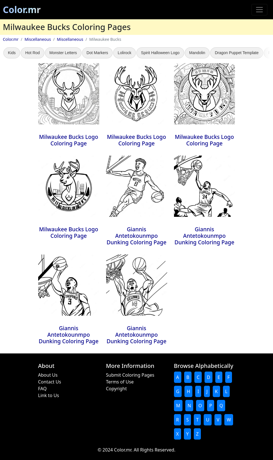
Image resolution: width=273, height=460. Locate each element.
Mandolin (197, 52)
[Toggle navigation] (259, 9)
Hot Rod (32, 52)
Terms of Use (120, 382)
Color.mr (22, 9)
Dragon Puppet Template (237, 52)
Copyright (116, 388)
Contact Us (49, 382)
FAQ (42, 388)
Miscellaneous (38, 39)
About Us (48, 375)
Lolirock (124, 52)
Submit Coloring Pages (130, 375)
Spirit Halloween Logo (160, 52)
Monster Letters (63, 52)
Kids (12, 52)
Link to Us (48, 395)
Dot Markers (97, 52)
